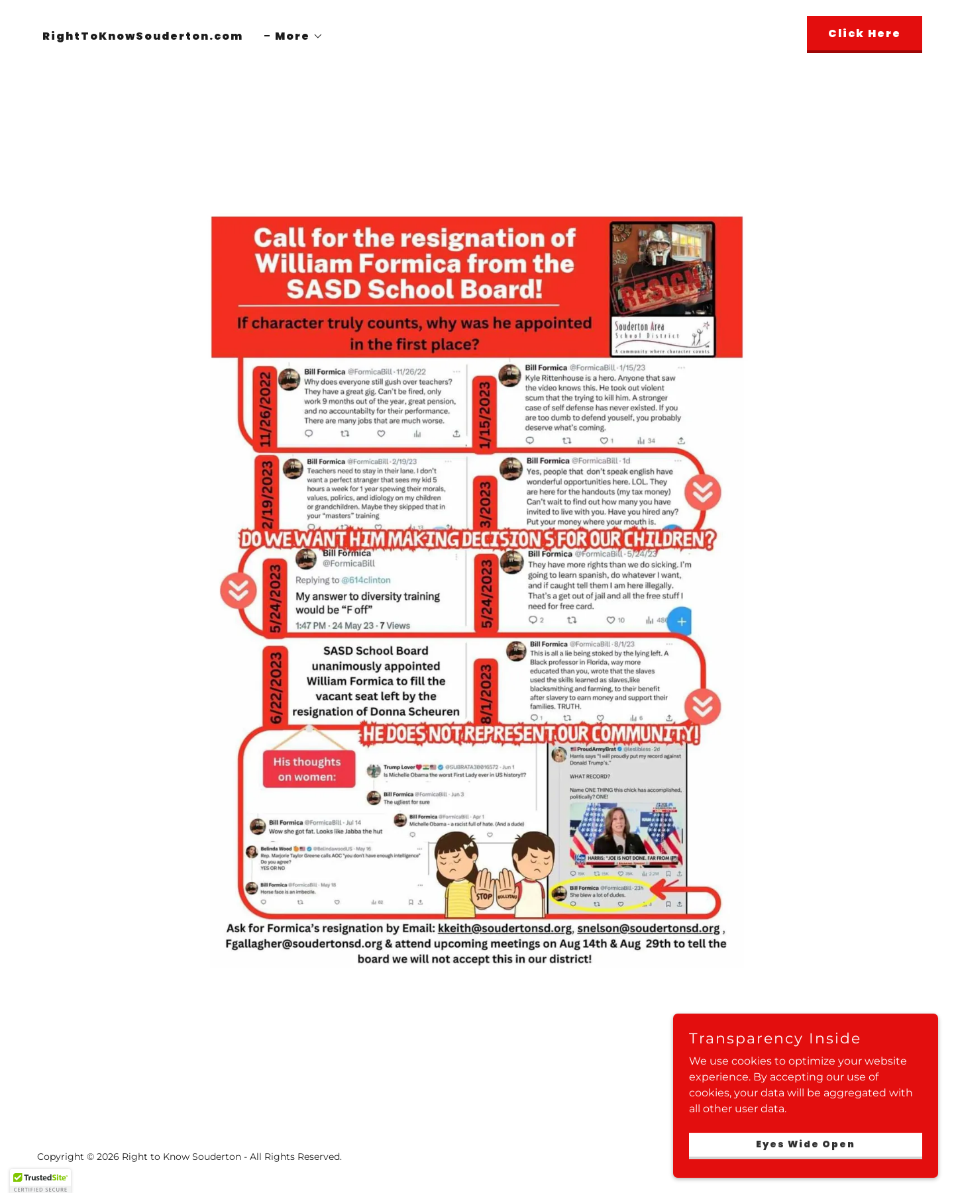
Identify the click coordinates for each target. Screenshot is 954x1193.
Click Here (864, 33)
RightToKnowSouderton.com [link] (142, 36)
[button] (293, 36)
